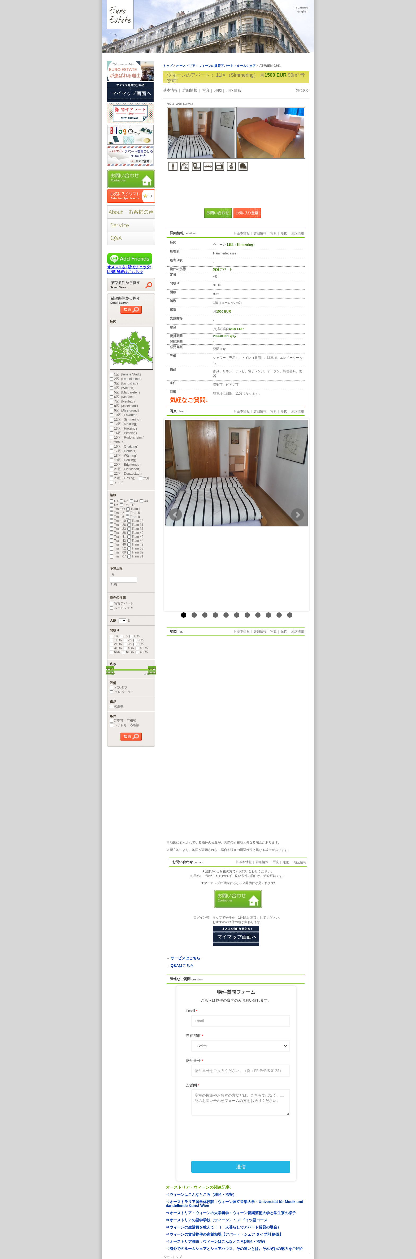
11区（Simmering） (126, 419)
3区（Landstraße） (125, 383)
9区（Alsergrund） (125, 410)
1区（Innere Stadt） (126, 374)
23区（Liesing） (123, 478)
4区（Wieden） (123, 388)
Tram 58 (135, 548)
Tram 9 (133, 517)
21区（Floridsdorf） (126, 469)
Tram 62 (135, 552)
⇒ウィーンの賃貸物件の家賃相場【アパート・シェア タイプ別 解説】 (224, 1234)
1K (124, 636)
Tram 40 (135, 533)
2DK (138, 640)
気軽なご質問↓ (189, 400)
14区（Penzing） (124, 433)
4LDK (142, 648)
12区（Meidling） (124, 424)
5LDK (128, 652)
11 (289, 615)
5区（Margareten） (126, 392)
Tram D (127, 505)
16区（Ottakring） (125, 446)
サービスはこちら (185, 958)
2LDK (116, 644)
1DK (134, 636)
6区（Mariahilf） (123, 397)
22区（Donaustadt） (127, 473)
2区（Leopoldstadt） (127, 379)
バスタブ (118, 687)
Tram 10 (118, 521)
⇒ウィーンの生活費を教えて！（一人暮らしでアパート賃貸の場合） (223, 1227)
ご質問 (192, 1085)
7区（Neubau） (123, 401)
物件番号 (194, 1060)
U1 (114, 501)
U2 (124, 501)
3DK (138, 644)
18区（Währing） (124, 455)
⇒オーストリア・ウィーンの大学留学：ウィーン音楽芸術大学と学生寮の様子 (231, 1213)
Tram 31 (135, 525)
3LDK (116, 648)
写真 (206, 90)
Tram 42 (135, 537)
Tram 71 (135, 556)
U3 (134, 501)
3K (128, 644)
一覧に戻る (301, 90)
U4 (144, 501)
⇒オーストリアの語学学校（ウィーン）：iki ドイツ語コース (216, 1220)
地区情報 (234, 90)
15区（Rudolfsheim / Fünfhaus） (127, 440)
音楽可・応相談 (123, 720)
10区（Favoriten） (125, 415)
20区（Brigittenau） (126, 464)
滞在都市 (194, 1035)
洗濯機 (116, 706)
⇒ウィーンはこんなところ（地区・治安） (201, 1194)
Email (191, 1011)
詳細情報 (190, 90)
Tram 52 (118, 548)
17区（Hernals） (124, 451)
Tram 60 (118, 552)
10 (279, 615)
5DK (115, 652)
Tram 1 (133, 509)
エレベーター (122, 692)
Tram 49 (135, 544)
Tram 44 (135, 541)
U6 (114, 505)
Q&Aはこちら (182, 965)
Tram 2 (117, 513)
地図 (218, 90)
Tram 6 (117, 517)
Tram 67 (118, 556)
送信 (241, 1166)
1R (114, 636)
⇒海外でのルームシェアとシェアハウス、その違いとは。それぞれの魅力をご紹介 (234, 1249)
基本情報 (170, 90)
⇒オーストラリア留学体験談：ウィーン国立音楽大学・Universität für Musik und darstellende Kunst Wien (234, 1204)
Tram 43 (118, 541)
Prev (175, 514)
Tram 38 (118, 533)
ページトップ (172, 1257)
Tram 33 (118, 529)
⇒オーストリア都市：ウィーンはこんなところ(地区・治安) (215, 1241)
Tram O (117, 509)
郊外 (144, 478)
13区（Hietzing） (124, 428)
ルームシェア (121, 608)
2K (128, 640)
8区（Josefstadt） (125, 406)
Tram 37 (135, 529)
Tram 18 (135, 521)
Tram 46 (118, 544)
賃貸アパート (121, 603)
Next (297, 514)
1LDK (116, 640)
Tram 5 (133, 513)
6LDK (142, 652)
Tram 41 (118, 537)
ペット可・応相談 (124, 725)
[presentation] (236, 1132)
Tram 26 (118, 525)
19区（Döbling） (124, 460)
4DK (129, 648)
